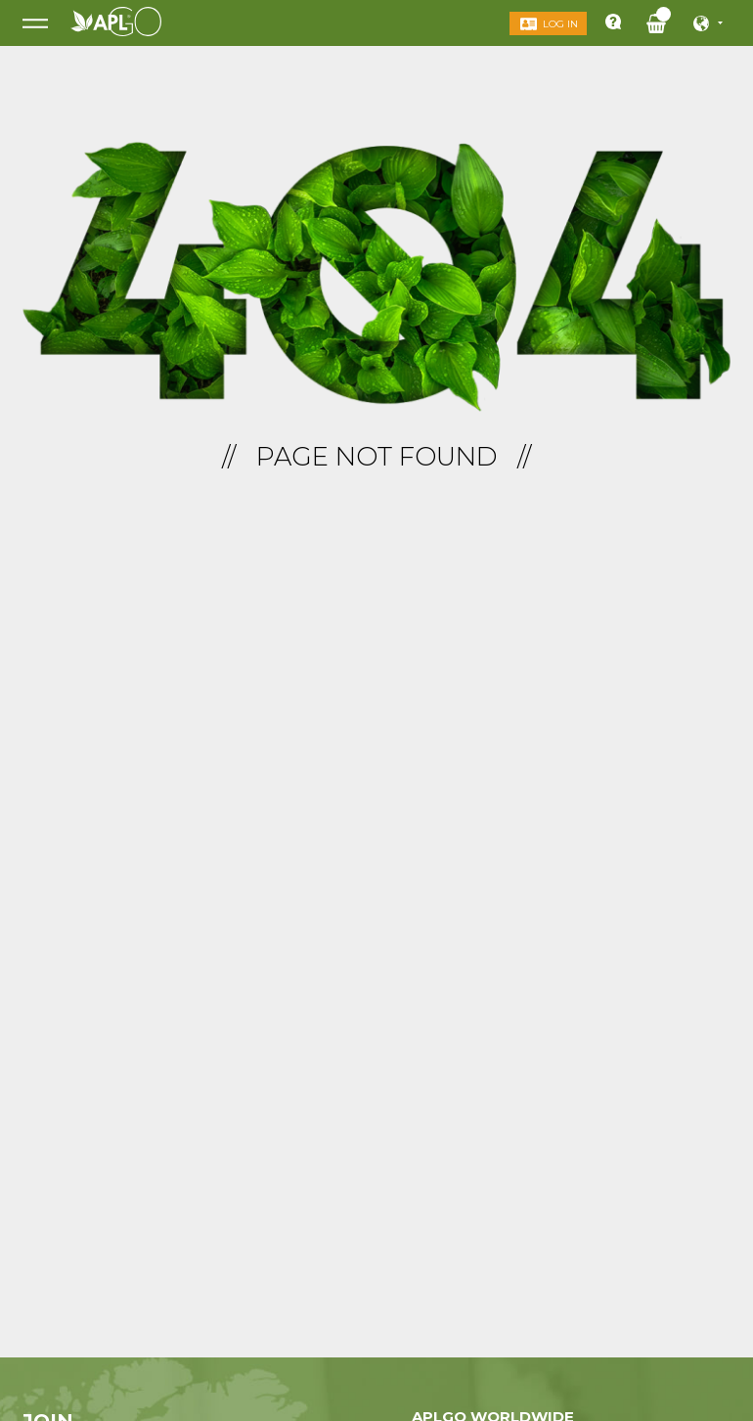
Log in (560, 24)
